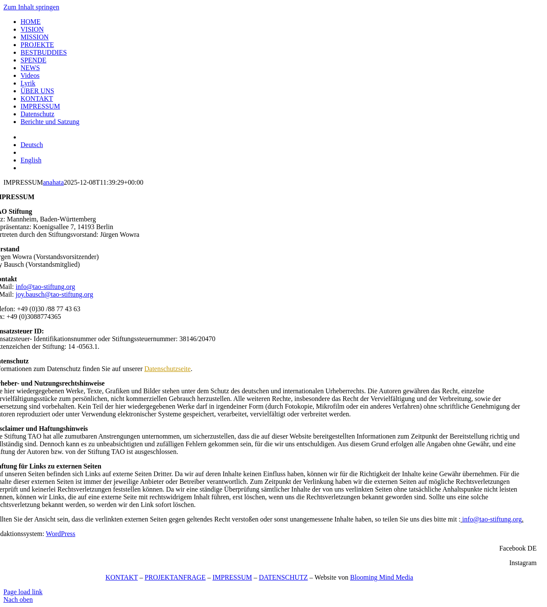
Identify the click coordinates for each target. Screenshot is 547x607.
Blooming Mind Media (381, 577)
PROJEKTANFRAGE (175, 577)
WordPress (60, 533)
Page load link (23, 591)
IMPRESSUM (232, 577)
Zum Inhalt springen (31, 7)
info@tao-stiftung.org (45, 286)
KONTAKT (122, 577)
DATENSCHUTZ (283, 577)
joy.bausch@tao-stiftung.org (54, 294)
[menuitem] (32, 144)
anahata (53, 182)
